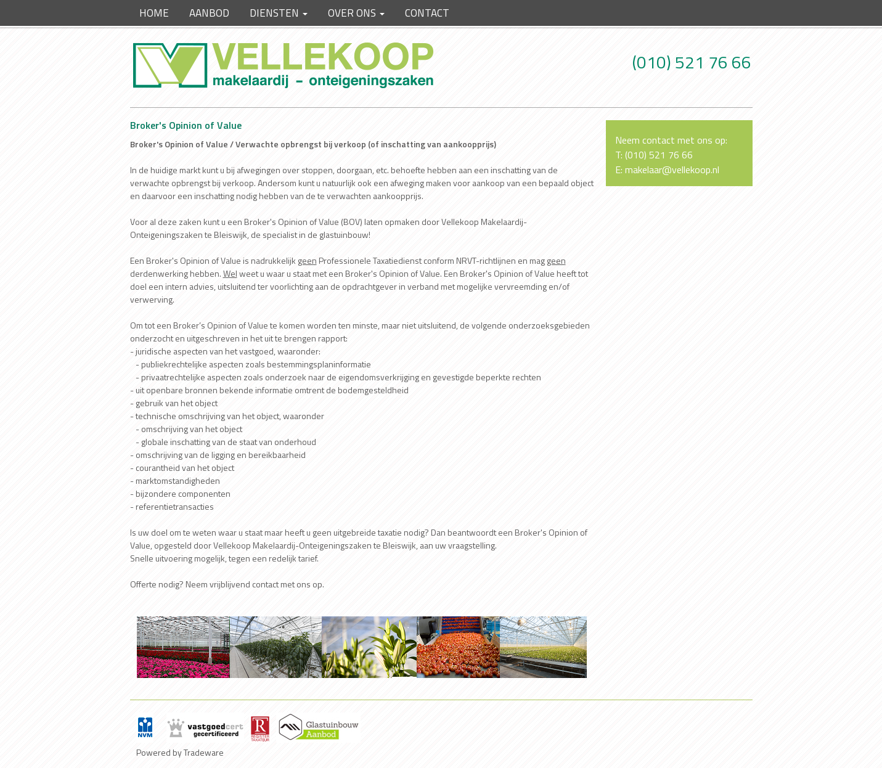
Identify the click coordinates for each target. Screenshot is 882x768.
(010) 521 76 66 (691, 62)
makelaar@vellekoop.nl (672, 169)
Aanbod (209, 13)
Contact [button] (427, 13)
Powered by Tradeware (180, 752)
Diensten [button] (279, 13)
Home (154, 13)
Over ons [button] (356, 13)
